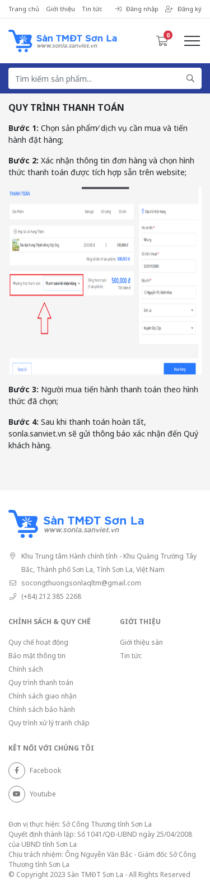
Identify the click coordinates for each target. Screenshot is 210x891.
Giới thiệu (60, 8)
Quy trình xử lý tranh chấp (49, 723)
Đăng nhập (136, 8)
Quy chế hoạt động (38, 642)
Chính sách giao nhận (42, 696)
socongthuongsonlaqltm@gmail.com (81, 583)
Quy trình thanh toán (40, 682)
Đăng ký (183, 8)
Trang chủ (23, 8)
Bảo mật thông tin (37, 655)
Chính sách (25, 669)
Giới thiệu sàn (141, 642)
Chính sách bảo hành (41, 709)
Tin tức (92, 8)
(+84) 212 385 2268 (51, 596)
